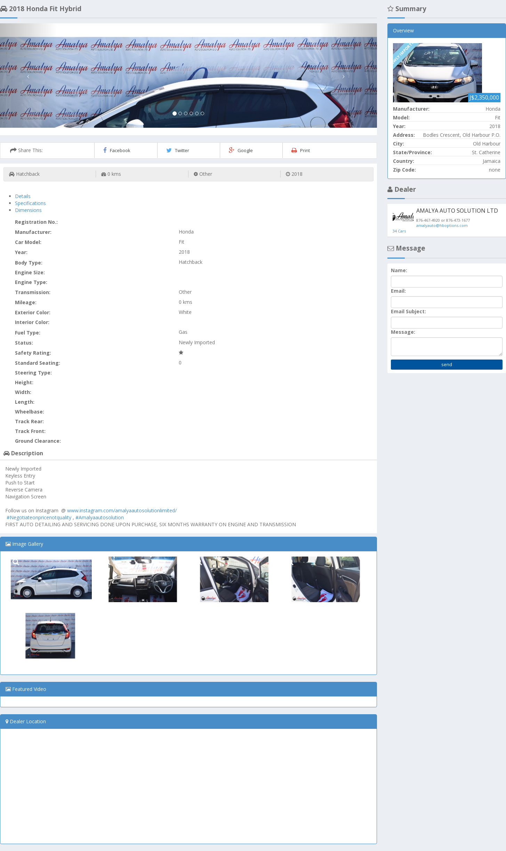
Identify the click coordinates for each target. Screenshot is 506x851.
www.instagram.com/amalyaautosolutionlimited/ (122, 510)
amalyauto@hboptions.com (442, 225)
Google (241, 150)
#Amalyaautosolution (99, 517)
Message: (403, 332)
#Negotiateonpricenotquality (39, 517)
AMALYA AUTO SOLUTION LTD (457, 210)
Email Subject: (408, 311)
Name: (399, 270)
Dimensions (28, 210)
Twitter (177, 150)
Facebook (116, 150)
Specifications (30, 203)
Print (300, 150)
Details (23, 196)
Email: (398, 290)
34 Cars (399, 231)
